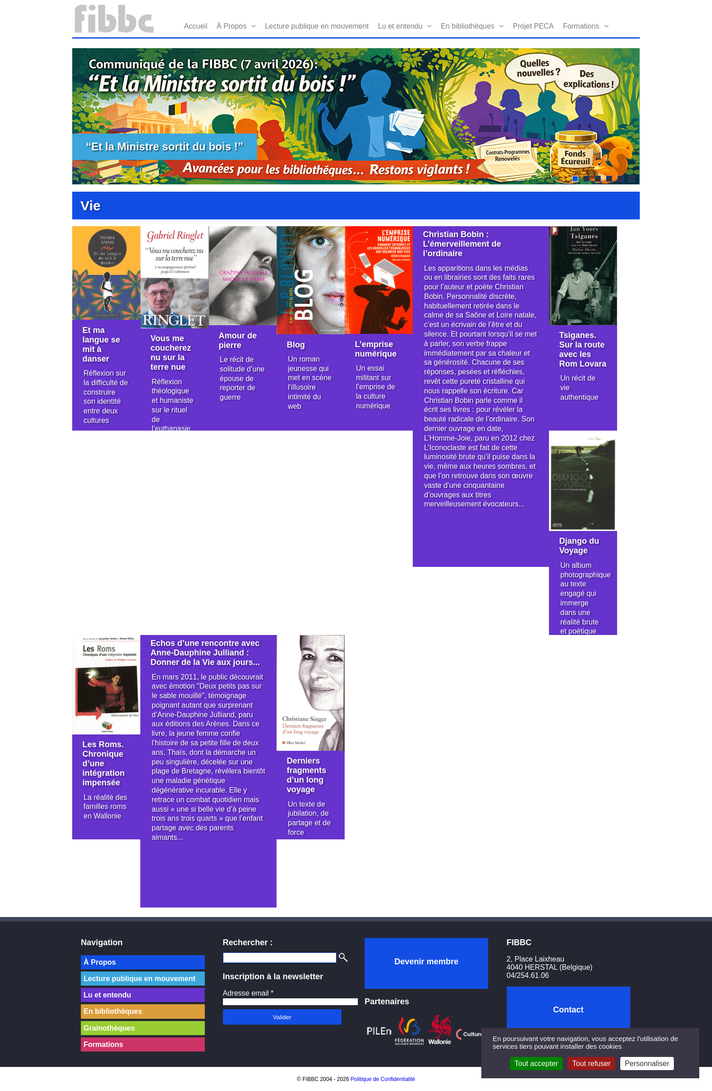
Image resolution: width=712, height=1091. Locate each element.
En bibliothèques (467, 26)
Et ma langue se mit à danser (101, 344)
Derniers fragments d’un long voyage (306, 775)
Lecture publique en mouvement (317, 26)
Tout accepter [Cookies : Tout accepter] (536, 1063)
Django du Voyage (579, 545)
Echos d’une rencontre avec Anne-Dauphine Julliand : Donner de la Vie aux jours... (205, 653)
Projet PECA (533, 26)
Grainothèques (109, 1028)
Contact (568, 1009)
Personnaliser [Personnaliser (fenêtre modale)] (647, 1063)
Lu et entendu (400, 26)
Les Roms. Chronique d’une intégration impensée (104, 763)
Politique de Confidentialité (383, 1079)
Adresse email (248, 993)
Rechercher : (248, 942)
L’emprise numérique (376, 349)
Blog (296, 344)
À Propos (232, 26)
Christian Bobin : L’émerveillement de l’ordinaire (462, 244)
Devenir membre (426, 961)
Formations (581, 26)
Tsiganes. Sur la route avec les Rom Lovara (583, 349)
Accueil (196, 26)
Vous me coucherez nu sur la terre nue (171, 353)
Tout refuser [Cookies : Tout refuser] (591, 1063)
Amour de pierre (238, 340)
